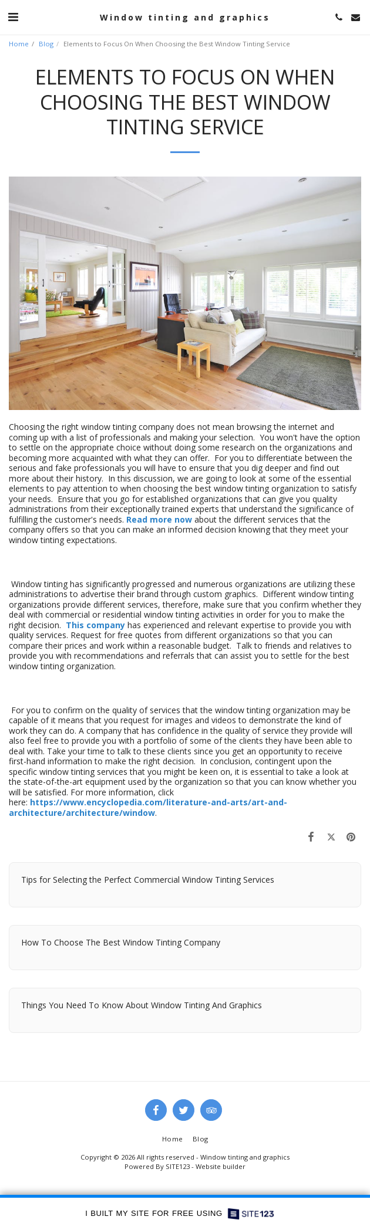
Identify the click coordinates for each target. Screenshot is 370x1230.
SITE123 (178, 1166)
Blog (46, 43)
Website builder (220, 1166)
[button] (13, 17)
